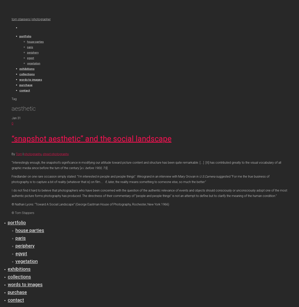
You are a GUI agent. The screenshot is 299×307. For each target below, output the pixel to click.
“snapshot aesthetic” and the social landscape (91, 138)
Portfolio (17, 222)
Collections (19, 277)
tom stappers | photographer (31, 19)
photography (32, 154)
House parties (29, 230)
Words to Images (25, 284)
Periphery (25, 246)
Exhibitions (19, 269)
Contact (16, 300)
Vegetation (26, 261)
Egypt (21, 253)
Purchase (17, 292)
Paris (20, 238)
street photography (56, 154)
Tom (19, 154)
